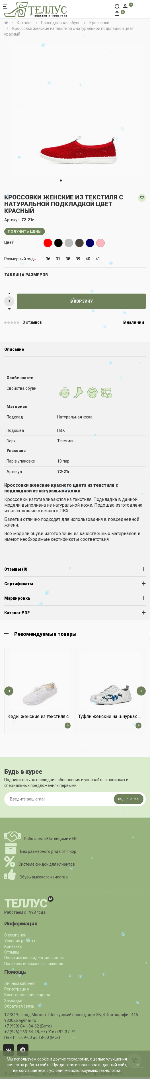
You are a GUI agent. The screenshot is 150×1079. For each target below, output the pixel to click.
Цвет (9, 242)
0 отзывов (32, 322)
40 (88, 259)
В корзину (81, 301)
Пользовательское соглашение (33, 963)
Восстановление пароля (27, 995)
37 (58, 259)
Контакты (13, 946)
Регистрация (16, 989)
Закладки (13, 1000)
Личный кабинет (19, 983)
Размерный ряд (19, 259)
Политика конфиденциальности (34, 958)
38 (68, 259)
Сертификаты (18, 583)
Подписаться (128, 799)
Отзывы (11, 952)
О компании (15, 935)
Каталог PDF (17, 612)
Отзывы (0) (15, 569)
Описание (14, 349)
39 (78, 259)
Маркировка (17, 598)
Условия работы (19, 940)
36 (48, 259)
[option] (78, 110)
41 (98, 259)
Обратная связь (19, 1006)
